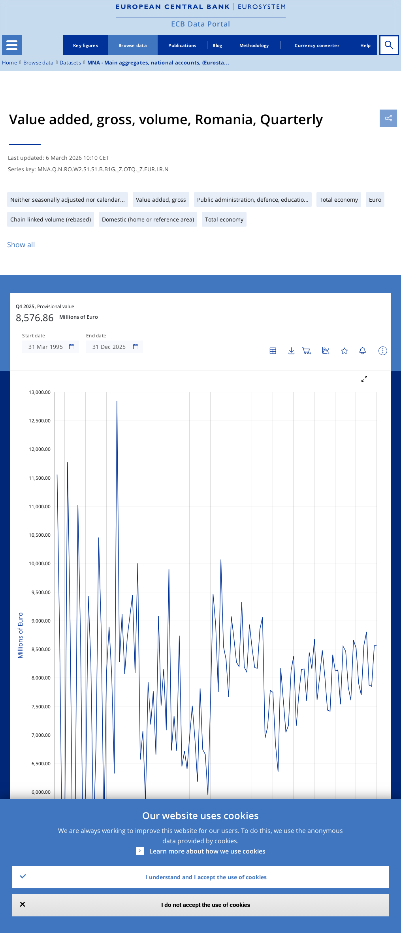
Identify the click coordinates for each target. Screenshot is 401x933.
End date (96, 336)
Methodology (254, 45)
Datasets (70, 62)
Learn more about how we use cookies (207, 851)
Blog (217, 45)
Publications (182, 45)
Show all (21, 244)
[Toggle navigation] (12, 45)
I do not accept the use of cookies (206, 905)
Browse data (133, 45)
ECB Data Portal (200, 23)
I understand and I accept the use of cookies (206, 877)
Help (365, 45)
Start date (33, 336)
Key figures (85, 45)
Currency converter (317, 45)
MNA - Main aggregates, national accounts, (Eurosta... (158, 62)
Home (9, 62)
